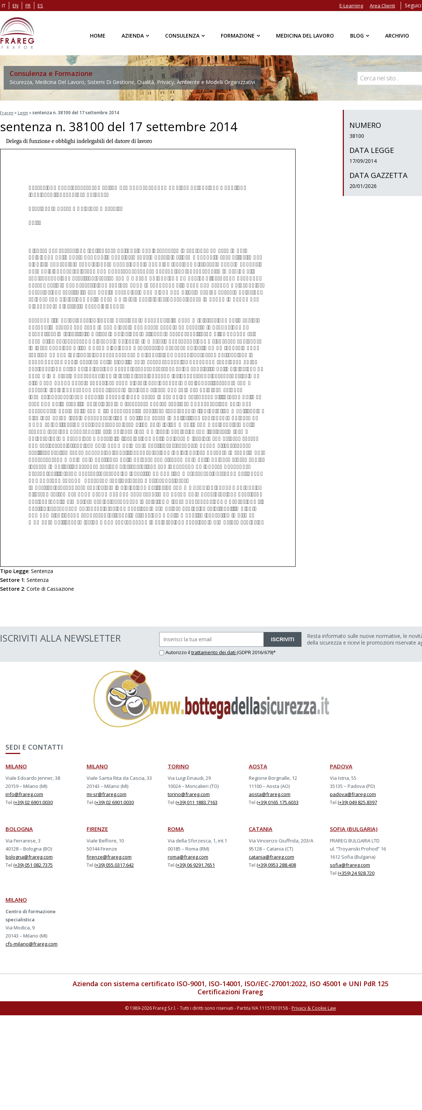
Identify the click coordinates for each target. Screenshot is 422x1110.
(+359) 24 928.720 (356, 872)
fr (28, 5)
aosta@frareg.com (269, 793)
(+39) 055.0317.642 (114, 864)
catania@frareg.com (271, 856)
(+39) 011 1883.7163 (196, 801)
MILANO (16, 765)
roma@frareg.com (188, 856)
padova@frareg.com (353, 793)
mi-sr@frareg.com (106, 793)
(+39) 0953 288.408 (276, 864)
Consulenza (182, 35)
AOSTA (258, 765)
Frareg (7, 112)
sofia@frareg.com (350, 864)
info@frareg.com (24, 793)
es (40, 5)
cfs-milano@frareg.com (31, 943)
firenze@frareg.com (109, 856)
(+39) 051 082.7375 (33, 864)
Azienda (133, 35)
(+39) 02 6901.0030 (33, 801)
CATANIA (260, 828)
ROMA (176, 828)
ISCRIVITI (282, 639)
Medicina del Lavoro (305, 35)
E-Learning (351, 5)
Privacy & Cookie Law (314, 1007)
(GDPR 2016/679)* (256, 651)
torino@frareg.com (189, 793)
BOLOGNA (19, 828)
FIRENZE (97, 828)
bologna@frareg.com (29, 856)
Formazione (238, 35)
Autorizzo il (175, 651)
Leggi (23, 112)
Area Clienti (382, 5)
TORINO (178, 765)
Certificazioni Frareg (230, 991)
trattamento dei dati (214, 651)
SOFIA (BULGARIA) (353, 828)
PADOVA (341, 765)
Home (97, 35)
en (15, 5)
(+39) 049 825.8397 (357, 801)
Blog (357, 35)
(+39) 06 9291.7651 (195, 864)
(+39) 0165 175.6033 (278, 801)
